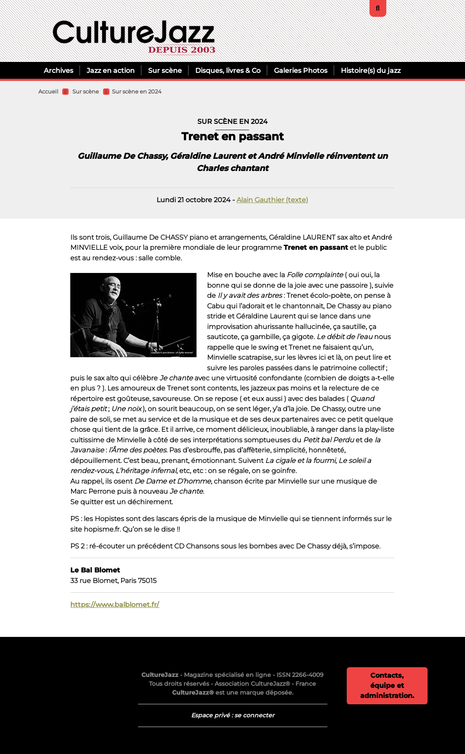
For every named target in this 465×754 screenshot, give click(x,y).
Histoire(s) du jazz (371, 70)
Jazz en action (111, 70)
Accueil (48, 91)
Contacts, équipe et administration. (387, 685)
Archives (58, 70)
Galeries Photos (300, 70)
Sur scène (165, 70)
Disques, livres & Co (227, 70)
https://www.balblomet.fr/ (114, 604)
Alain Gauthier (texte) (272, 199)
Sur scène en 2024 (137, 91)
